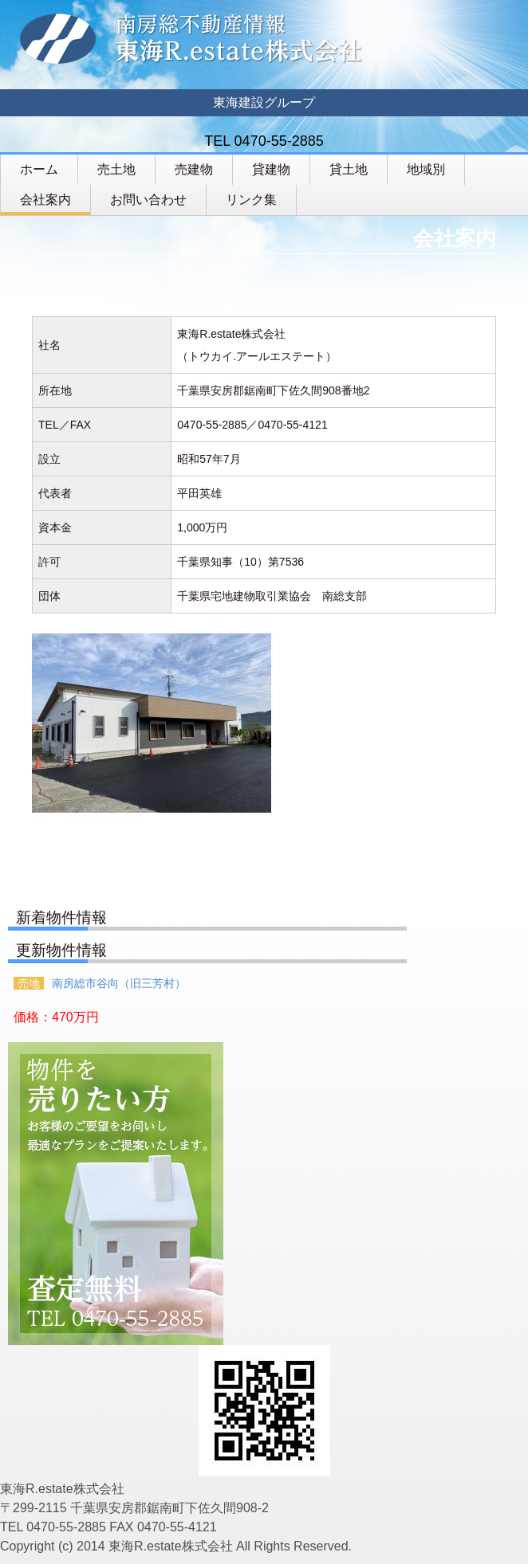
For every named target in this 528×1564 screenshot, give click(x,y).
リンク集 (251, 199)
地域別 (426, 169)
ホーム (39, 169)
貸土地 (348, 169)
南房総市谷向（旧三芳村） (119, 983)
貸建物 (271, 169)
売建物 (194, 169)
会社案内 (45, 199)
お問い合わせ (148, 199)
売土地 (116, 169)
